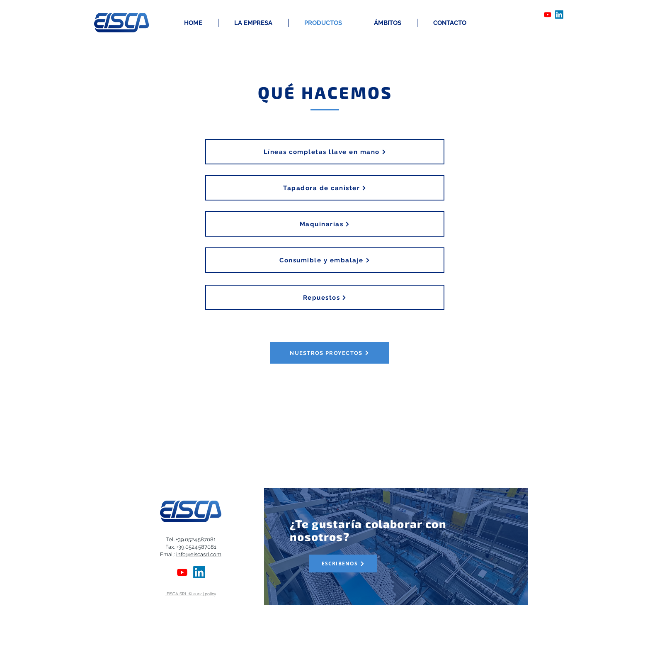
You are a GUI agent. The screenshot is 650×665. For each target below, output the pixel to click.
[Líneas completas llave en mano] (324, 151)
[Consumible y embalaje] (324, 260)
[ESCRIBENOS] (343, 563)
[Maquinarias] (324, 224)
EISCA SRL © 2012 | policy (190, 594)
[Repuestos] (324, 297)
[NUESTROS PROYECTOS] (329, 353)
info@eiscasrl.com (198, 554)
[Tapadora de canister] (324, 187)
